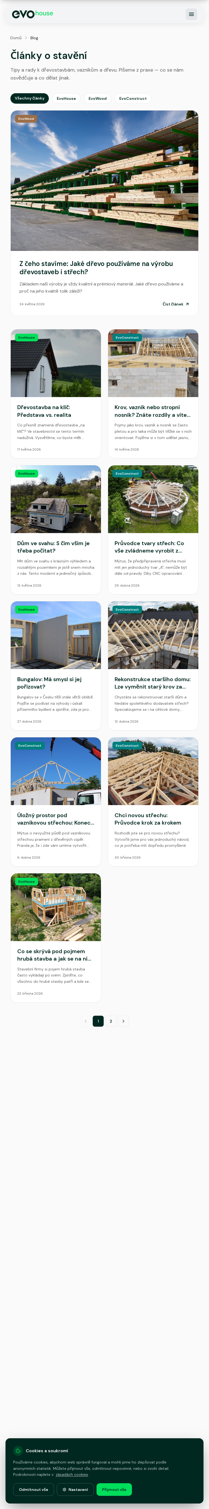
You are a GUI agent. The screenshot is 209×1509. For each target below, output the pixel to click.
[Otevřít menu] (191, 14)
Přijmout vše (114, 1489)
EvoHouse (66, 98)
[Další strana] (123, 1021)
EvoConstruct (133, 98)
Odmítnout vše (33, 1489)
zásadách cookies (72, 1474)
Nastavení (75, 1489)
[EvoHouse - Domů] (32, 14)
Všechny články (29, 98)
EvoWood (98, 98)
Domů (16, 37)
